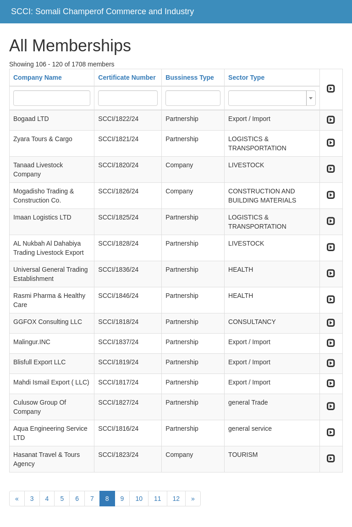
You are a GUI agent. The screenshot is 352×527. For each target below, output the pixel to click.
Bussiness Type (189, 77)
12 (176, 498)
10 (139, 498)
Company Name (37, 77)
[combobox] (272, 98)
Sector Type (246, 77)
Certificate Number (126, 77)
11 (157, 498)
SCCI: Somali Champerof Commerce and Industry (102, 11)
